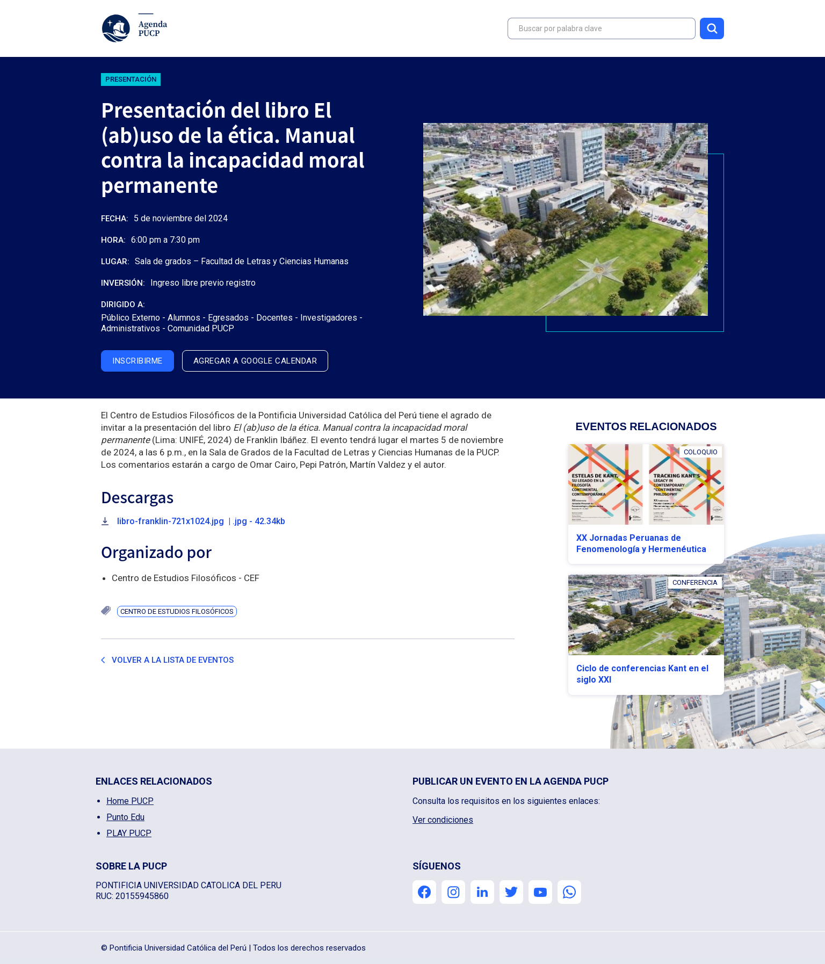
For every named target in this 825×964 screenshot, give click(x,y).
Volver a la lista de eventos (173, 660)
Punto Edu (125, 817)
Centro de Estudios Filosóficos (177, 611)
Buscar (712, 28)
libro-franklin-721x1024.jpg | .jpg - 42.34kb (201, 521)
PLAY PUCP (128, 833)
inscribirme (137, 361)
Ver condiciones (442, 820)
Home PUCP (130, 801)
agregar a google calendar (255, 361)
